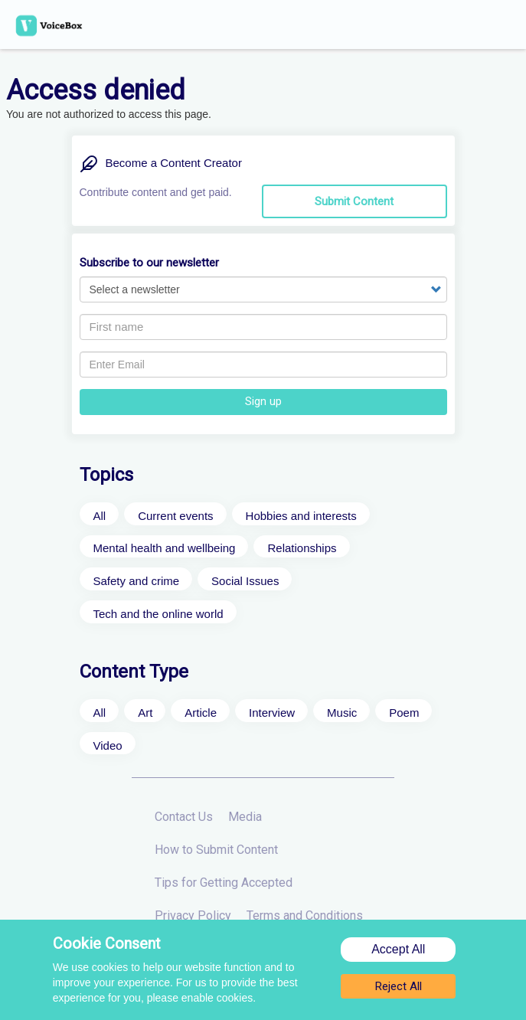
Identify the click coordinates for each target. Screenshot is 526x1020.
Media (245, 816)
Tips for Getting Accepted (223, 882)
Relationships (301, 547)
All (99, 515)
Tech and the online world (158, 613)
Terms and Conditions (305, 915)
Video (108, 745)
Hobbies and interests (301, 515)
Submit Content (354, 201)
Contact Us (184, 816)
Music (342, 712)
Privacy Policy (193, 915)
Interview (272, 712)
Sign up (263, 401)
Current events (175, 515)
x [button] (517, 8)
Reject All (398, 989)
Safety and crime (136, 580)
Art (145, 712)
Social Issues (245, 580)
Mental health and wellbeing (164, 547)
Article (201, 712)
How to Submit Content (216, 849)
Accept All (398, 952)
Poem (404, 712)
